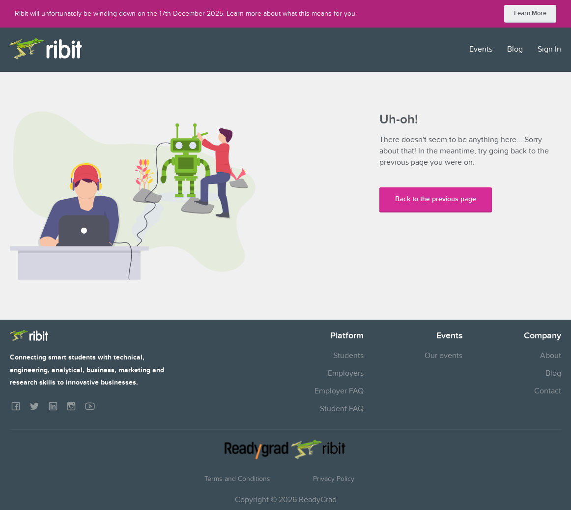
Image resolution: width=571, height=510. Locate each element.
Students (348, 356)
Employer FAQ (339, 391)
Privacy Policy (333, 479)
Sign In (549, 49)
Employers (346, 373)
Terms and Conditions (237, 479)
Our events (443, 356)
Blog (515, 49)
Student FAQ (342, 409)
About (550, 356)
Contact (547, 391)
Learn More (530, 13)
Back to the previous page (435, 199)
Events (480, 49)
